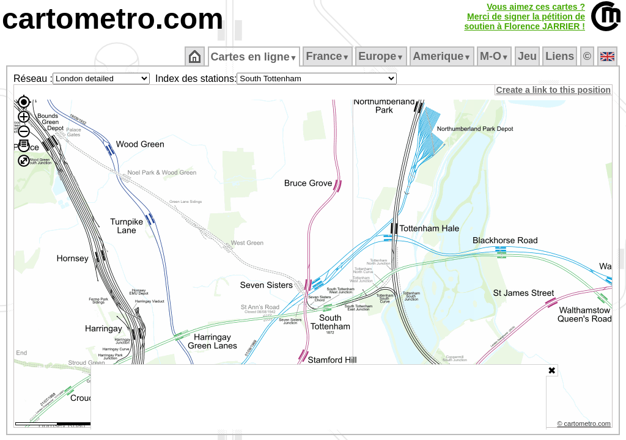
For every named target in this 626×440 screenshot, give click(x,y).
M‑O (495, 56)
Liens (561, 56)
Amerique (443, 56)
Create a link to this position (554, 90)
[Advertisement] (318, 397)
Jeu (527, 56)
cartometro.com (113, 18)
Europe (382, 56)
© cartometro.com (585, 425)
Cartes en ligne (255, 57)
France (328, 56)
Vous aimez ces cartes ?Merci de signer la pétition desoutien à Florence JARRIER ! (524, 16)
